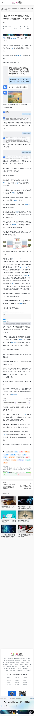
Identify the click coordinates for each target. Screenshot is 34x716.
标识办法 (9, 680)
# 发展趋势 (6, 460)
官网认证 (17, 677)
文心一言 (22, 414)
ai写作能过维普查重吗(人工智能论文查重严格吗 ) (8, 536)
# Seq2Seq (12, 457)
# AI (16, 451)
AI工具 (4, 468)
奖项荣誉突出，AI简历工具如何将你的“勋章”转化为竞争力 (25, 508)
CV (25, 267)
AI (13, 283)
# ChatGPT (13, 454)
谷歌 (4, 38)
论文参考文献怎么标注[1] (8, 507)
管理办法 (9, 677)
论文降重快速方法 (23, 521)
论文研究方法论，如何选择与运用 (8, 522)
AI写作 (13, 662)
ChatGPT (12, 38)
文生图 (14, 225)
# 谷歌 (5, 462)
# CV (19, 454)
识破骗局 (9, 684)
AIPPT (24, 666)
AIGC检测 (15, 666)
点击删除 (6, 471)
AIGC (4, 434)
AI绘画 (13, 193)
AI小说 (8, 668)
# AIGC (21, 451)
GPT (11, 48)
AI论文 (26, 664)
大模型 (14, 200)
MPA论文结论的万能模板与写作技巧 (25, 536)
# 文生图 (28, 460)
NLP (20, 267)
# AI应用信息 (9, 451)
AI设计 (11, 664)
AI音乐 (21, 664)
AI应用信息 (8, 8)
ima (20, 666)
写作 (20, 303)
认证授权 (17, 684)
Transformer (16, 259)
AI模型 (20, 340)
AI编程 (13, 668)
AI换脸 (9, 666)
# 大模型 (14, 460)
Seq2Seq (27, 275)
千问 (10, 670)
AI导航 (26, 668)
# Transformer (20, 457)
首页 (3, 8)
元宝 (6, 670)
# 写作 (27, 457)
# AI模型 (27, 451)
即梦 (14, 670)
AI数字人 (5, 664)
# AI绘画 (6, 454)
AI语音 (16, 664)
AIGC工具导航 (26, 469)
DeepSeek (19, 670)
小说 (16, 183)
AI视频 (23, 662)
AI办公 (27, 662)
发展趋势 (13, 394)
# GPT (24, 454)
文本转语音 (19, 668)
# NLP (5, 457)
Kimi (25, 670)
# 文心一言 (20, 460)
